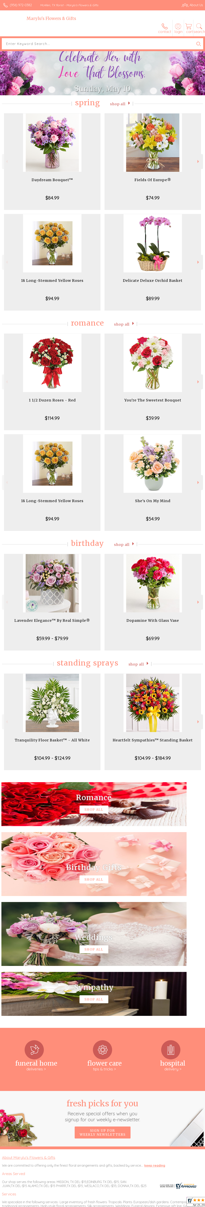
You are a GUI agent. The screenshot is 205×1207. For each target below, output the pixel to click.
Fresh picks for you (102, 991)
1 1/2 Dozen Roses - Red (52, 400)
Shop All (118, 103)
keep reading (154, 1046)
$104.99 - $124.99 (52, 758)
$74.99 (153, 198)
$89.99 (153, 298)
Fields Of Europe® (153, 180)
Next (198, 161)
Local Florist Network (164, 1203)
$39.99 (153, 418)
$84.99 (52, 198)
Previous (6, 161)
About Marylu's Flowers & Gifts (28, 1037)
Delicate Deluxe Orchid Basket (153, 280)
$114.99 (52, 418)
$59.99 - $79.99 (52, 638)
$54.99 (153, 519)
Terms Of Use (111, 1203)
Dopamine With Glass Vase (153, 620)
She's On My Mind (153, 501)
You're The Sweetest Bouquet (152, 400)
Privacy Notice (135, 1203)
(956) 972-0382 (21, 5)
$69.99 (153, 638)
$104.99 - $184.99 (153, 758)
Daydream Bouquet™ (52, 180)
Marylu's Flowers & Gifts (51, 18)
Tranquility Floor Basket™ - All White (52, 740)
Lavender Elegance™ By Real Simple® (52, 620)
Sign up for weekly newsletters (103, 1013)
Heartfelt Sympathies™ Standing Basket (153, 740)
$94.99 (52, 298)
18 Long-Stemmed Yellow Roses (52, 280)
